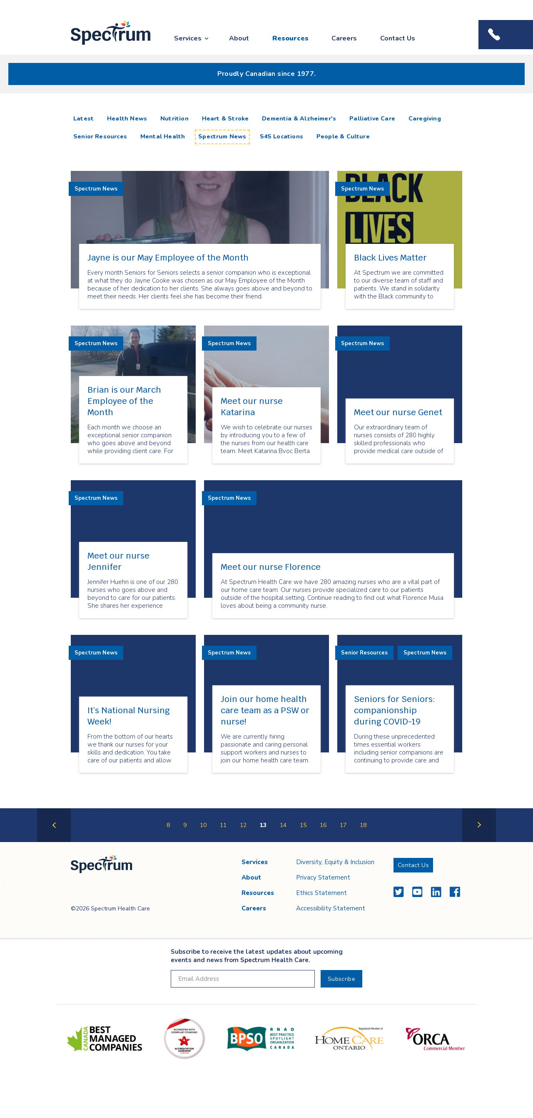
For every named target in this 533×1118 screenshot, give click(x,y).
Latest (85, 118)
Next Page (479, 841)
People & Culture (343, 136)
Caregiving (424, 119)
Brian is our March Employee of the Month (124, 401)
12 (243, 825)
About (239, 38)
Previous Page (54, 841)
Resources (290, 38)
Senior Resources (100, 136)
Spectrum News (222, 136)
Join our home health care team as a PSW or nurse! (265, 710)
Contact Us (397, 38)
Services (188, 38)
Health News (127, 119)
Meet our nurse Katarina (252, 407)
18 (363, 825)
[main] (266, 476)
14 (283, 825)
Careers (344, 38)
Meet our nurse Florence (271, 567)
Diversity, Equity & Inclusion (335, 862)
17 (343, 825)
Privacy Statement (323, 877)
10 (203, 825)
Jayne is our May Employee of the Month (168, 257)
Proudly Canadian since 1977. (266, 73)
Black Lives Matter (390, 257)
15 (303, 825)
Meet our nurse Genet (398, 412)
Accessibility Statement (330, 908)
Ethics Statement (321, 893)
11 (223, 825)
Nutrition (174, 119)
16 (323, 825)
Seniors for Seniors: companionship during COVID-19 (394, 710)
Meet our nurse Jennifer (118, 561)
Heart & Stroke (225, 119)
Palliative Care (372, 119)
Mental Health (162, 136)
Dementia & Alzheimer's (299, 119)
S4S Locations (281, 136)
